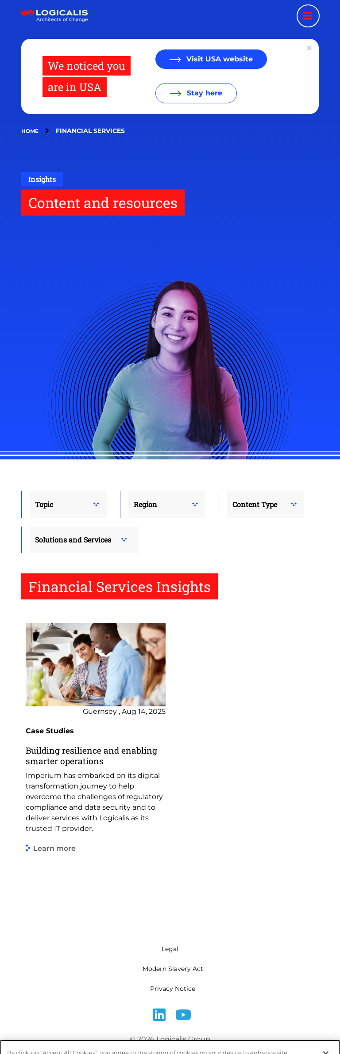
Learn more (54, 848)
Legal (170, 949)
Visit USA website (218, 59)
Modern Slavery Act (173, 969)
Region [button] (145, 504)
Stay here (203, 93)
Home (30, 131)
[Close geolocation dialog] (310, 48)
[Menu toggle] (308, 16)
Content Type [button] (254, 504)
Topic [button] (44, 504)
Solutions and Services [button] (73, 539)
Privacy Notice (172, 989)
